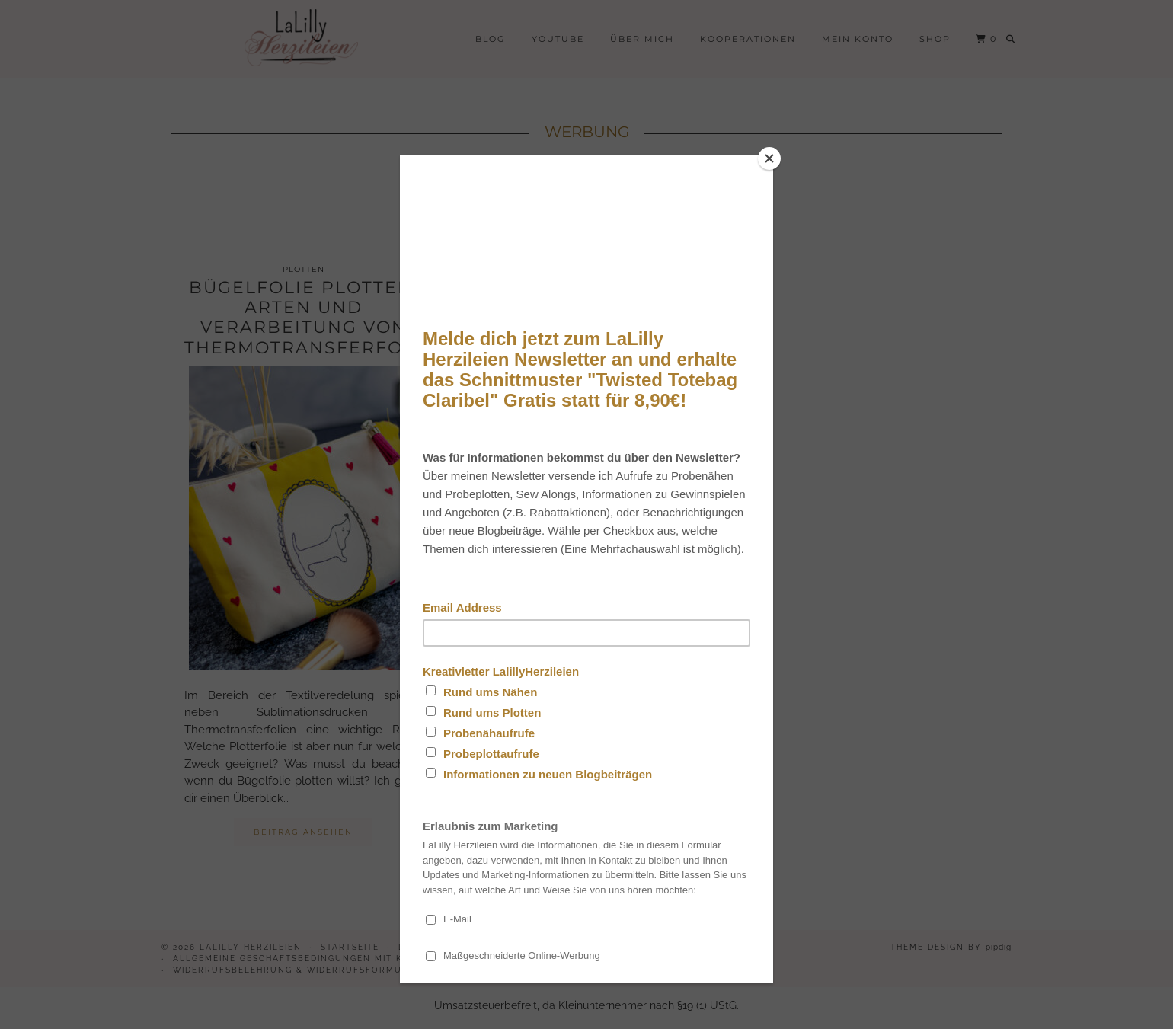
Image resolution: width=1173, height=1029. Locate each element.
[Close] (769, 158)
